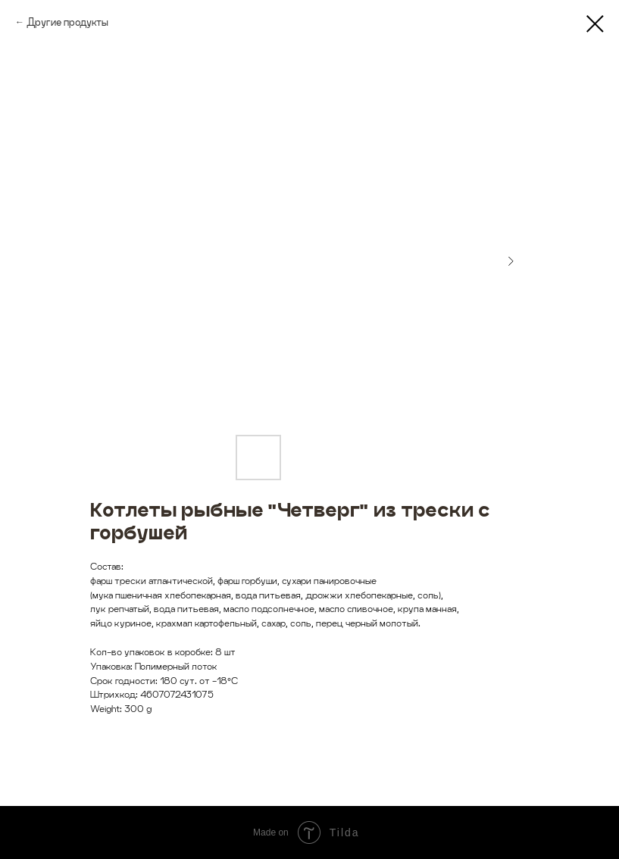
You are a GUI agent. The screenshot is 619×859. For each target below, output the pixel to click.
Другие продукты (67, 22)
